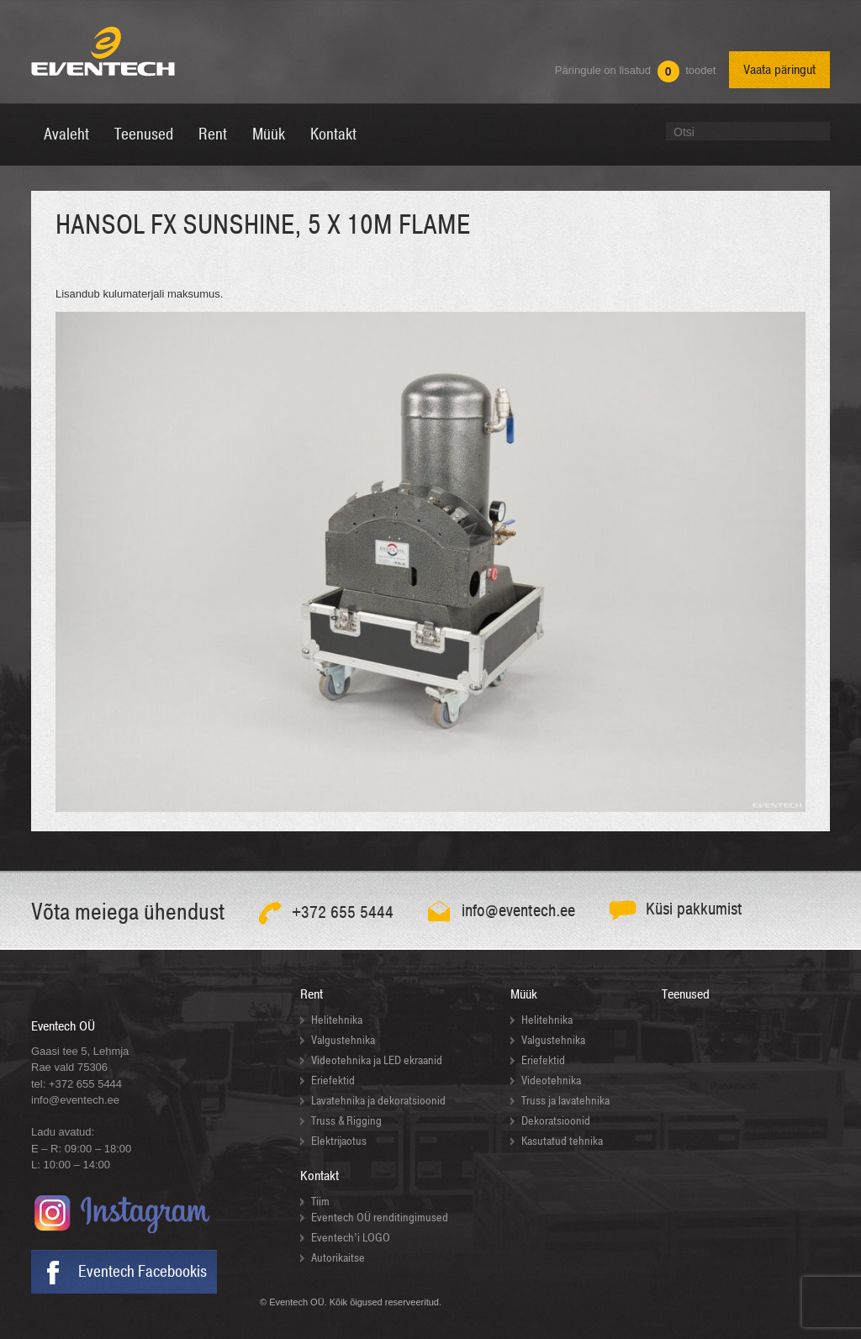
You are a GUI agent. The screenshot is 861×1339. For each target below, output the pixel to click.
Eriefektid (333, 1081)
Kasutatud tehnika (562, 1141)
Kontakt (319, 1176)
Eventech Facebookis (142, 1272)
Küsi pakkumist (694, 909)
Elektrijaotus (339, 1141)
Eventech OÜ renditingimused (379, 1218)
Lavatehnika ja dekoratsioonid (378, 1101)
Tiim (320, 1202)
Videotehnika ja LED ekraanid (376, 1060)
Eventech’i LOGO (350, 1238)
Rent (311, 994)
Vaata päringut (779, 70)
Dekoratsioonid (555, 1121)
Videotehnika (551, 1081)
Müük (523, 994)
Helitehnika (336, 1020)
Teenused (686, 994)
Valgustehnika (343, 1040)
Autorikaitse (338, 1258)
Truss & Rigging (346, 1121)
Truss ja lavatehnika (565, 1101)
